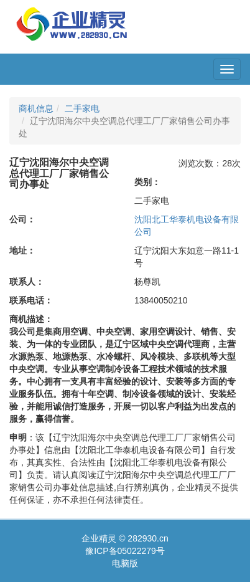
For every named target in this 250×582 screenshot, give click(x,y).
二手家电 (82, 108)
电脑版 (125, 563)
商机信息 (36, 108)
